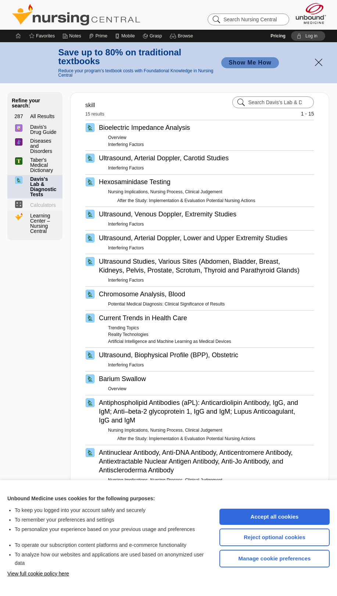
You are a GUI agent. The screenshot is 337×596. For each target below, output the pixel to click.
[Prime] (98, 36)
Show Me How (250, 62)
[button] (182, 36)
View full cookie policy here (38, 574)
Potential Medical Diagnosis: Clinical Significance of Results (166, 304)
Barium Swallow (122, 379)
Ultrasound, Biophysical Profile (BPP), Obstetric (168, 355)
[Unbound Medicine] (311, 13)
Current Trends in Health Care (143, 318)
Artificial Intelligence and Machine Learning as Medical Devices (169, 341)
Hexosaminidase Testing (135, 182)
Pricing (278, 36)
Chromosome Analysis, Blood (142, 294)
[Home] (18, 36)
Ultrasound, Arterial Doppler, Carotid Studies (164, 158)
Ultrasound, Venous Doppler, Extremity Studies (167, 214)
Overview (117, 137)
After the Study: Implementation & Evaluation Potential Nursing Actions (186, 200)
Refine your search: (26, 103)
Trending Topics (123, 327)
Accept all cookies (275, 516)
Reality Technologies (128, 334)
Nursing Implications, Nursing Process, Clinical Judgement (165, 191)
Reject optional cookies (274, 537)
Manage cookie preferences (275, 558)
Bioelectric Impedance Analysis (144, 127)
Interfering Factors (126, 144)
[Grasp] (152, 36)
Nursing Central (104, 15)
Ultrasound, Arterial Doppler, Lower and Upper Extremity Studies (193, 238)
